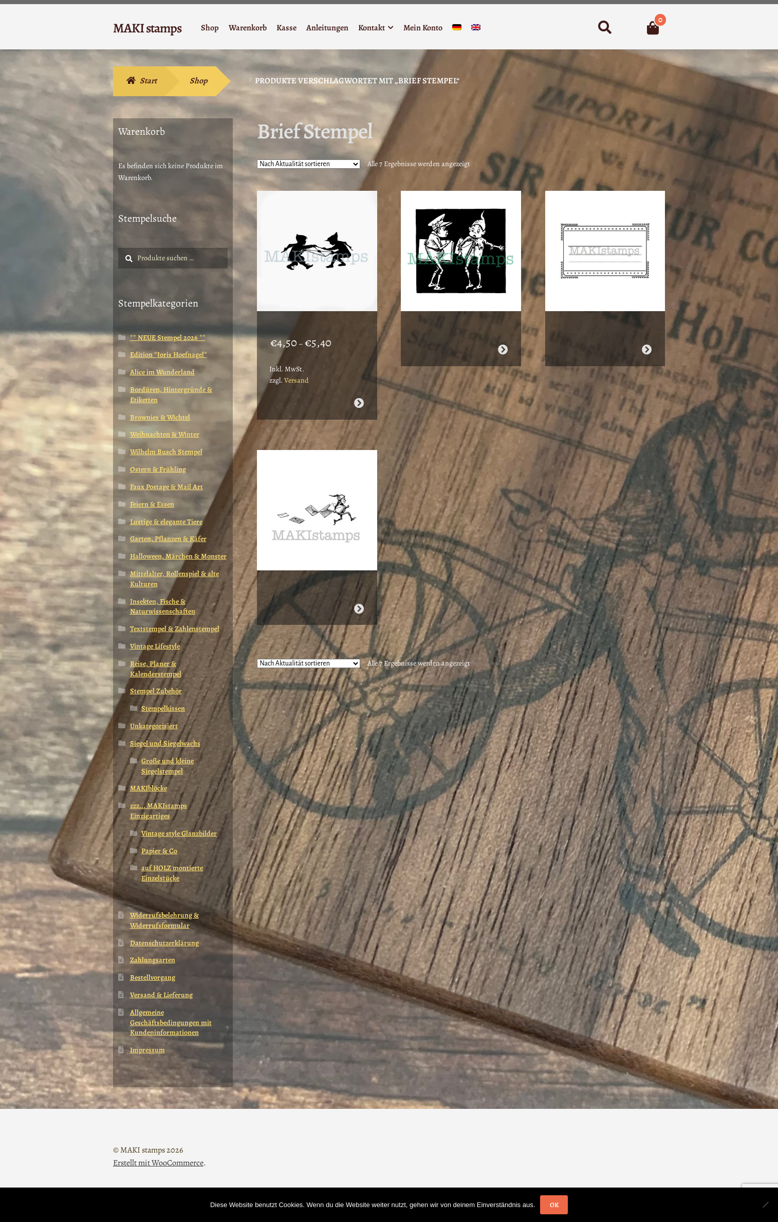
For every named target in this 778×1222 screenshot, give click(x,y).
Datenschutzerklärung (164, 943)
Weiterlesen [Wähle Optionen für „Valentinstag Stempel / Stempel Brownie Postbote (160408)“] (503, 339)
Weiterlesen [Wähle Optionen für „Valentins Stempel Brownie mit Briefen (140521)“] (358, 587)
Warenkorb (248, 27)
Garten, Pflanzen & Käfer (168, 539)
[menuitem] (456, 30)
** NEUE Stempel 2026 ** (168, 338)
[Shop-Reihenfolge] (308, 164)
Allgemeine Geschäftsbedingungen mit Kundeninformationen (171, 1023)
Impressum (147, 1050)
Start (148, 80)
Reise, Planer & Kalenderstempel (155, 669)
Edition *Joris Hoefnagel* (168, 355)
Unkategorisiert (154, 726)
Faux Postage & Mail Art (166, 487)
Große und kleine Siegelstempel (167, 766)
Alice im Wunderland (162, 372)
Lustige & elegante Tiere (166, 522)
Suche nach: (604, 28)
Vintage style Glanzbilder (179, 833)
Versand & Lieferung (161, 995)
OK (554, 1204)
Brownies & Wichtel (160, 417)
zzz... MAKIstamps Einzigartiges (158, 811)
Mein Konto (422, 27)
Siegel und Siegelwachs (165, 743)
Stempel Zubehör (156, 691)
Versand (296, 370)
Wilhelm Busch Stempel (166, 452)
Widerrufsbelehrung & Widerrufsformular (164, 920)
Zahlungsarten (152, 960)
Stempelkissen (163, 708)
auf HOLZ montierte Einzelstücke (172, 873)
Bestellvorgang (152, 977)
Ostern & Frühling (158, 469)
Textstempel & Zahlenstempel (174, 629)
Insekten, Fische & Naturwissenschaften (162, 607)
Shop (210, 27)
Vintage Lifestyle (155, 646)
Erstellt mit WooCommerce (158, 1163)
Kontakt (371, 27)
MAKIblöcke (148, 788)
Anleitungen (327, 27)
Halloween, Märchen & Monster (178, 556)
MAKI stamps (147, 28)
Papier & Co (159, 851)
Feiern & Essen (152, 504)
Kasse (286, 27)
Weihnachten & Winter (164, 434)
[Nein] (765, 1204)
